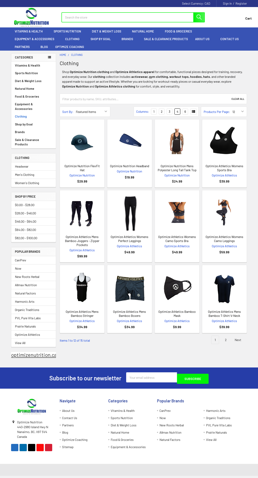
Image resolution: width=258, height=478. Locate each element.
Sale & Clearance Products (166, 42)
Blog (44, 50)
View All (20, 346)
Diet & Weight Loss (108, 35)
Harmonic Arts (24, 305)
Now (18, 272)
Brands (129, 42)
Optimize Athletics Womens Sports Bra (224, 171)
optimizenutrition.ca (34, 358)
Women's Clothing (27, 186)
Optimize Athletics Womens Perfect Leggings (129, 242)
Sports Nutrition (69, 35)
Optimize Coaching (69, 50)
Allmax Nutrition (26, 288)
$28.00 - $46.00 (25, 217)
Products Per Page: (217, 115)
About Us (204, 42)
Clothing (74, 42)
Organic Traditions (27, 313)
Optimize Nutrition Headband (129, 169)
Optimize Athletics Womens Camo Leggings (224, 242)
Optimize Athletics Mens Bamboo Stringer (82, 317)
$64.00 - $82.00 (25, 233)
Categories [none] (24, 61)
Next (240, 343)
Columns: (142, 115)
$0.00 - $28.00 (24, 208)
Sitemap (68, 449)
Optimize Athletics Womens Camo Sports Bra (177, 242)
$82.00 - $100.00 (26, 241)
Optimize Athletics (27, 338)
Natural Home (145, 35)
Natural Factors (25, 297)
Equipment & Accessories (36, 42)
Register (241, 3)
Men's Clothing (24, 178)
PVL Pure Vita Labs (28, 322)
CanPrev (20, 264)
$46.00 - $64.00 (25, 225)
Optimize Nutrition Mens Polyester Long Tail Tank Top (177, 171)
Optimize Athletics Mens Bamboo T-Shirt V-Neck (224, 317)
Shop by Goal (102, 42)
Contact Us (229, 42)
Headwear (21, 170)
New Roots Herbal (27, 280)
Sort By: (67, 115)
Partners (24, 50)
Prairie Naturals (25, 330)
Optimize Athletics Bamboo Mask (177, 317)
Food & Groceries (180, 35)
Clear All (237, 102)
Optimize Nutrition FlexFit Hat (82, 171)
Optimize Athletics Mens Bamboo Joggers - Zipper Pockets (82, 244)
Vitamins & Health (30, 35)
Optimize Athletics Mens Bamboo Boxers (129, 317)
